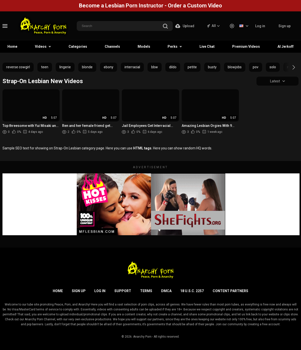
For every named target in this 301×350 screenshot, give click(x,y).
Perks (172, 46)
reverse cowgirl (18, 67)
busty (212, 67)
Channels (112, 46)
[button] (289, 67)
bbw (154, 67)
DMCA (166, 291)
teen (44, 67)
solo (273, 67)
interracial (132, 67)
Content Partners (230, 291)
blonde (87, 67)
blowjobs (235, 67)
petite (192, 67)
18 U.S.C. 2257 (192, 291)
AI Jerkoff (285, 46)
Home (12, 46)
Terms (146, 291)
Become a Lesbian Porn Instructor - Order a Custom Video (150, 5)
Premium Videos (246, 46)
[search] (165, 26)
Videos (41, 46)
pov (255, 67)
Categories (78, 46)
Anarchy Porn (142, 336)
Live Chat (207, 46)
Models (144, 46)
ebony (108, 67)
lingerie (65, 67)
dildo (172, 67)
